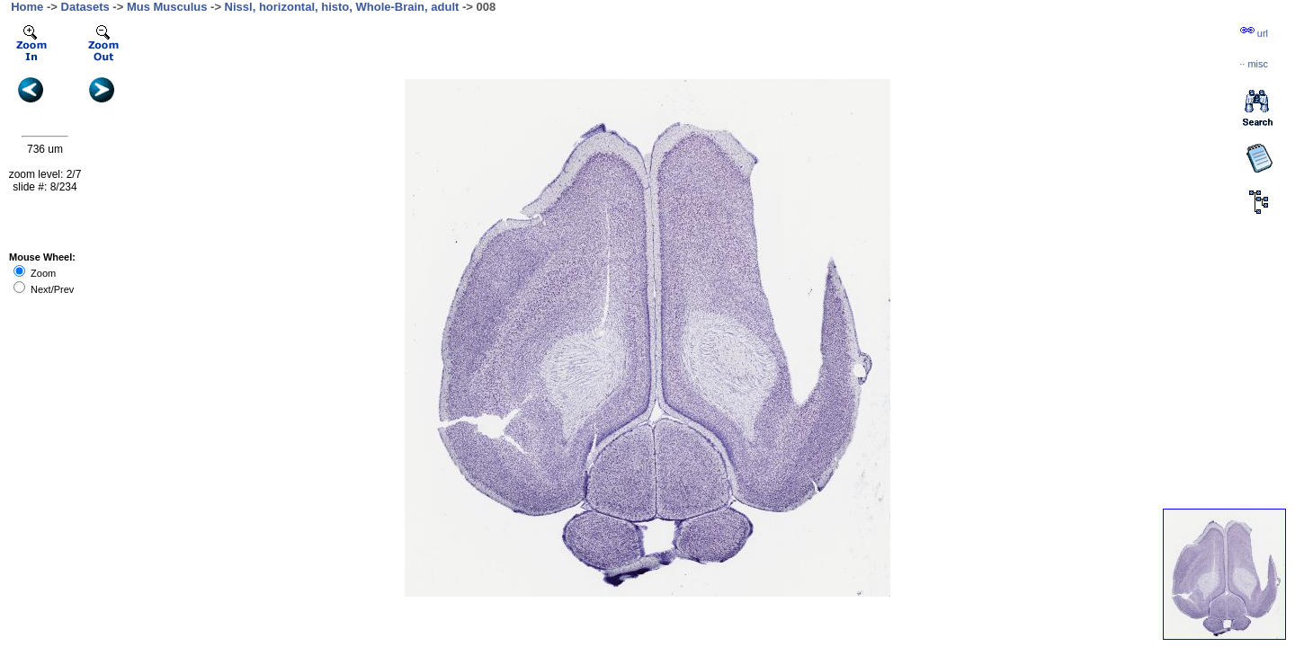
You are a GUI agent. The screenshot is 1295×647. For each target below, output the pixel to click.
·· (1253, 63)
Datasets (85, 6)
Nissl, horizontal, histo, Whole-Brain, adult (342, 6)
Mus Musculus (167, 6)
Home (27, 6)
